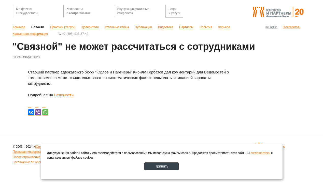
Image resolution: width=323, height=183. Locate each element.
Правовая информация (29, 152)
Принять (161, 166)
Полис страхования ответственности (39, 157)
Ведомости (64, 95)
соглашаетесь (260, 153)
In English (271, 26)
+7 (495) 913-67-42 (73, 34)
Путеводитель (291, 26)
